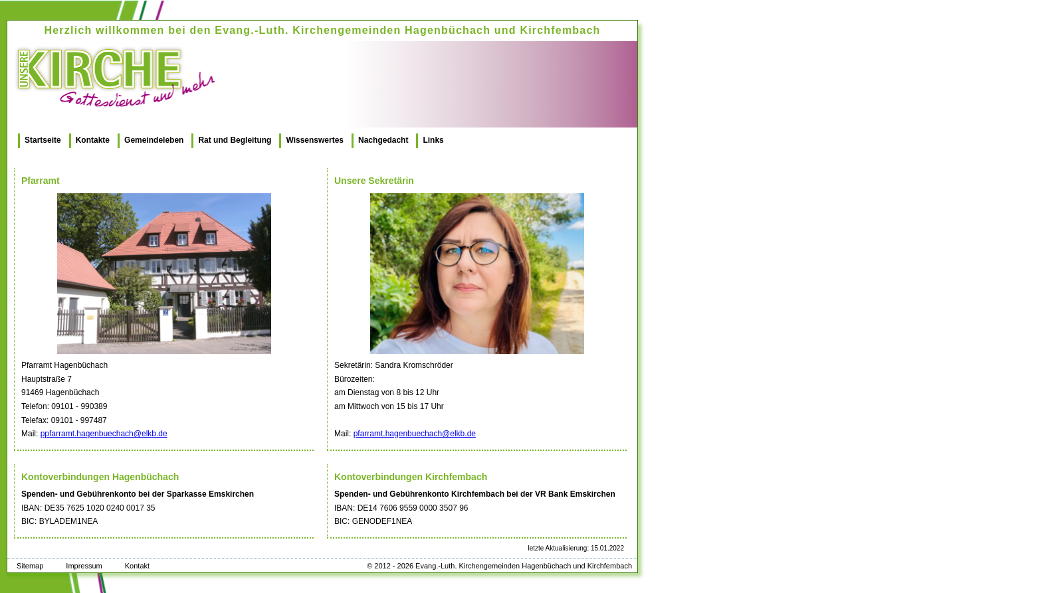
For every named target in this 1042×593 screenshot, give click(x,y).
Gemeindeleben (153, 140)
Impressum (84, 566)
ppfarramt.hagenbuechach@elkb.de (104, 433)
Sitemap (30, 566)
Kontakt (137, 566)
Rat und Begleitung (234, 140)
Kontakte (93, 140)
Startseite (43, 140)
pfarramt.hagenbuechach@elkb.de (415, 433)
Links (433, 140)
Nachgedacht (383, 140)
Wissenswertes (315, 140)
